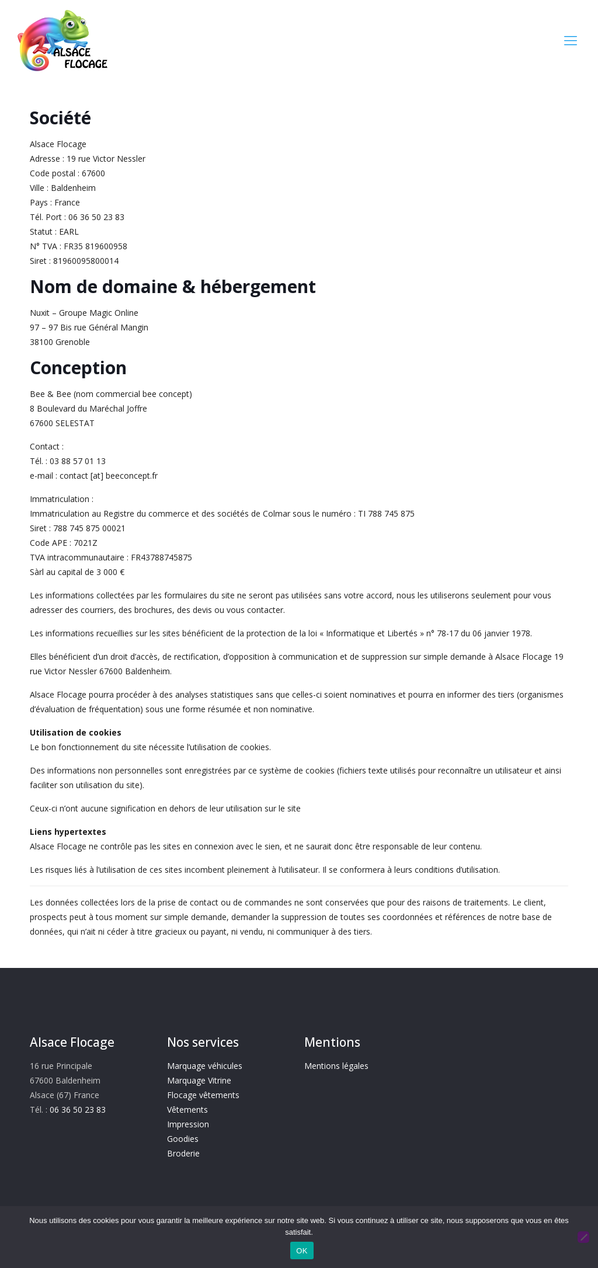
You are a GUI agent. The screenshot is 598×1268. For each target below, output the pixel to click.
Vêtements (187, 1109)
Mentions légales (336, 1065)
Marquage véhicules (204, 1065)
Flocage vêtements (203, 1094)
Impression (188, 1124)
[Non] (583, 1237)
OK (301, 1250)
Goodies (183, 1138)
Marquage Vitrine (199, 1080)
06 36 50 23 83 (78, 1109)
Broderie (183, 1153)
